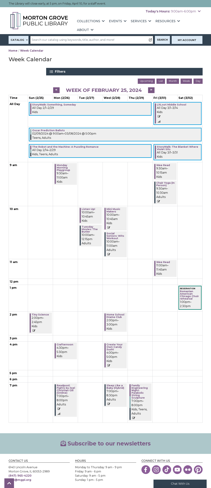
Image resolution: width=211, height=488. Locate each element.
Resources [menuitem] (165, 21)
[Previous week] (56, 89)
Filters (168, 71)
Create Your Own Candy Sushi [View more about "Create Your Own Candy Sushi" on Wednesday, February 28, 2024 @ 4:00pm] (114, 346)
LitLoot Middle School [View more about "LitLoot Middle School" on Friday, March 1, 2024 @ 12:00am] (171, 103)
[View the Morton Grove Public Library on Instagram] (156, 468)
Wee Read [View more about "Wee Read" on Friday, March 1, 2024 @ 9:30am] (163, 164)
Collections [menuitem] (88, 21)
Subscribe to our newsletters (105, 442)
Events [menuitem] (115, 21)
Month (173, 79)
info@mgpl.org (20, 478)
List (161, 79)
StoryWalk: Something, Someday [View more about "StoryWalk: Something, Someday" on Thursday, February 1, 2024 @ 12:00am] (54, 103)
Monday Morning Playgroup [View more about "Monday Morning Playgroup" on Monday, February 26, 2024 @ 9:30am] (63, 166)
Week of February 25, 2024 (104, 89)
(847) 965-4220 (20, 474)
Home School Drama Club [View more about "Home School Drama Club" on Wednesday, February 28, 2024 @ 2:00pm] (115, 314)
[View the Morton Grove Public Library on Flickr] (187, 468)
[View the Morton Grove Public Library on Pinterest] (198, 468)
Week (186, 79)
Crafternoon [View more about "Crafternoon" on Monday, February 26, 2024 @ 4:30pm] (65, 343)
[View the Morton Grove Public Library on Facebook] (145, 468)
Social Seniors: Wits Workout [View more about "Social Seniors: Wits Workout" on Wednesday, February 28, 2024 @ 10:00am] (115, 235)
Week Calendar (31, 50)
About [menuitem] (83, 30)
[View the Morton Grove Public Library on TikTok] (166, 468)
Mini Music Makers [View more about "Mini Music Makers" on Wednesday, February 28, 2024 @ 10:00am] (113, 209)
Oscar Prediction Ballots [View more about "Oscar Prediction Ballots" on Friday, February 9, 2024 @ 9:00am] (48, 129)
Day (198, 79)
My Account (187, 40)
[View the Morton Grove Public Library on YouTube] (177, 468)
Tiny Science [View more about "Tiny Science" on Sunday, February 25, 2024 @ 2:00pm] (40, 313)
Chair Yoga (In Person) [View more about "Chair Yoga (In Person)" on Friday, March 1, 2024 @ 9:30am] (165, 183)
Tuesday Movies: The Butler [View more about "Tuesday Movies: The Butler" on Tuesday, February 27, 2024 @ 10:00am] (90, 228)
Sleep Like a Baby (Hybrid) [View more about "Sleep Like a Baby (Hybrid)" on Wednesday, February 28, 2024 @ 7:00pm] (115, 385)
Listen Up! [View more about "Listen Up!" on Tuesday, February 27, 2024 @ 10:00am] (88, 207)
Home (13, 50)
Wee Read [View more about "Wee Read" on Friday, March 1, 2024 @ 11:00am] (163, 260)
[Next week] (151, 89)
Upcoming (146, 79)
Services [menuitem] (139, 21)
